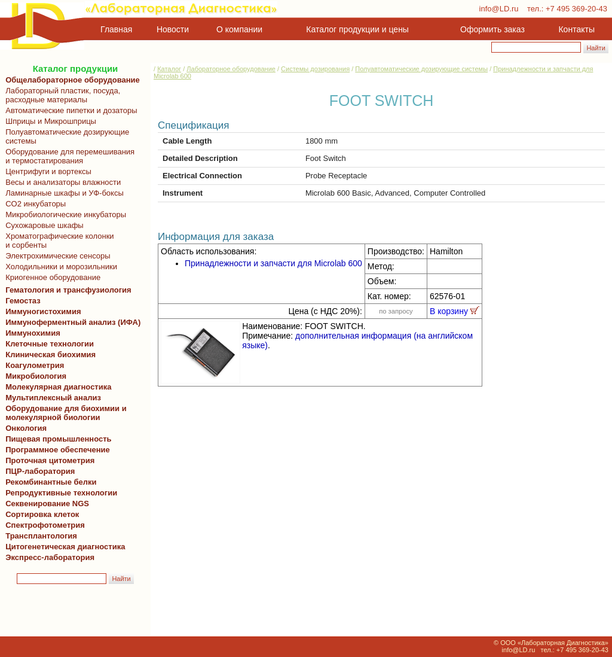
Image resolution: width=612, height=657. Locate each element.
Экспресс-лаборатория (50, 557)
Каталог (169, 68)
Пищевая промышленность (58, 438)
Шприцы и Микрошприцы (48, 121)
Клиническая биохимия (48, 354)
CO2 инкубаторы (33, 203)
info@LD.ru (499, 8)
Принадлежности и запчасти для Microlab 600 (273, 263)
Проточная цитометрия (47, 460)
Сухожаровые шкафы (42, 225)
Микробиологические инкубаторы (63, 214)
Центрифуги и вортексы (46, 171)
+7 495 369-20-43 (576, 8)
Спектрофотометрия (45, 525)
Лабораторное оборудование (231, 68)
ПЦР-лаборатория (38, 471)
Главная (116, 29)
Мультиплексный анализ (53, 397)
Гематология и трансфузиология (66, 289)
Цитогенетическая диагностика (63, 546)
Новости (172, 29)
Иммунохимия (33, 332)
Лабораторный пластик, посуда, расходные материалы (60, 95)
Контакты (576, 29)
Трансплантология (39, 535)
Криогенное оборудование (50, 277)
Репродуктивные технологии (59, 492)
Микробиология (36, 376)
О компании (238, 29)
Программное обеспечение (57, 449)
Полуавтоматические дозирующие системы (65, 136)
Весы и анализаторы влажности (61, 182)
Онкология (26, 428)
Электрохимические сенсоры (56, 255)
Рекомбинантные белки (49, 481)
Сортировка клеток (40, 514)
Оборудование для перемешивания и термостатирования (67, 156)
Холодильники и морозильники (59, 266)
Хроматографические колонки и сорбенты (57, 241)
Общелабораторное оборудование (70, 79)
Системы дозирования (315, 68)
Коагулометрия (34, 365)
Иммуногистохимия (41, 311)
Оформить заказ (492, 29)
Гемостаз (23, 300)
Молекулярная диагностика (56, 386)
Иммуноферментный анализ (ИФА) (70, 322)
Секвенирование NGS (45, 503)
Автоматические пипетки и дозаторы (69, 110)
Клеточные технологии (47, 343)
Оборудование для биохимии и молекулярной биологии (64, 413)
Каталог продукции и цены (357, 29)
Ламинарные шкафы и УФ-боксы (62, 192)
